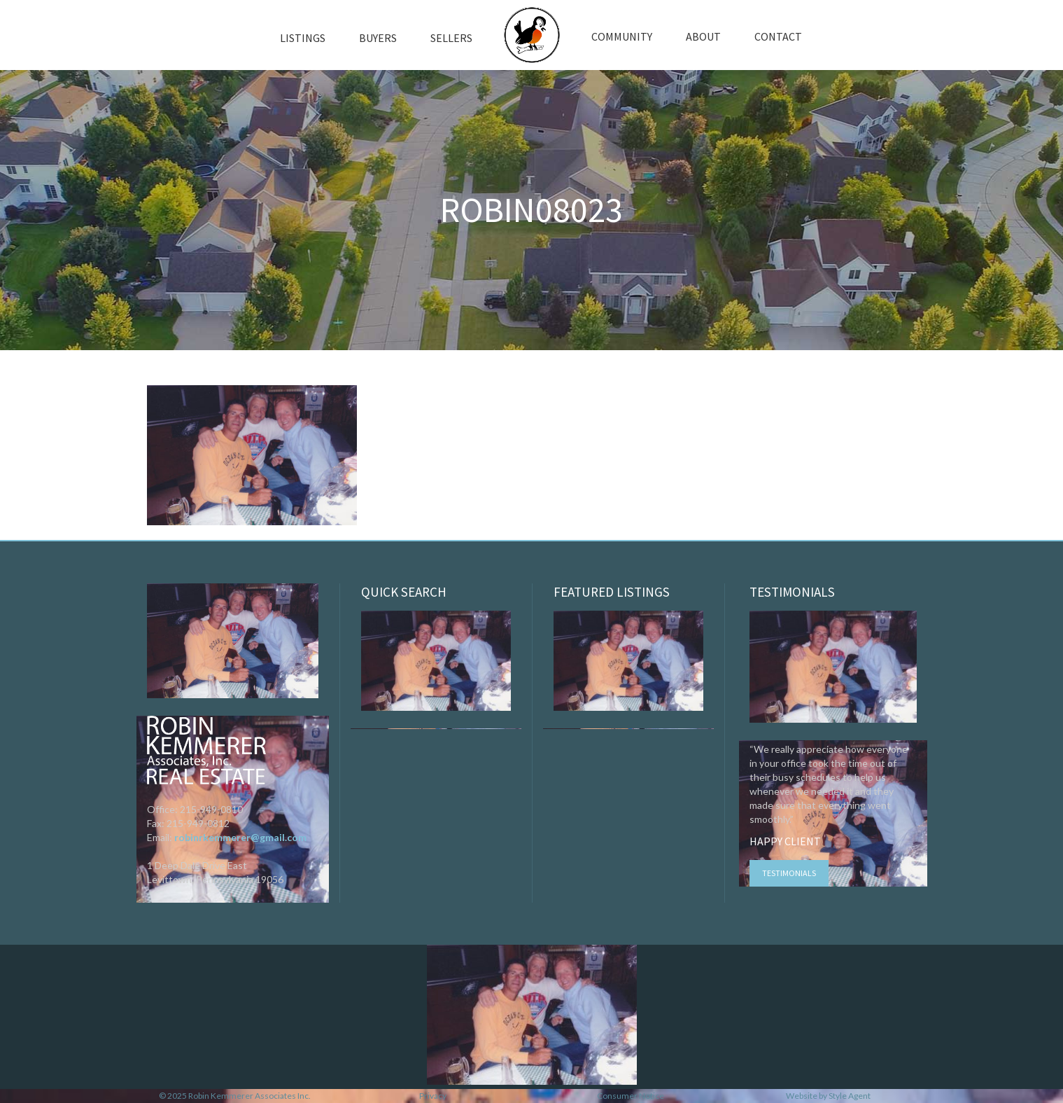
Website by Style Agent (828, 1095)
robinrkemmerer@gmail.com (240, 837)
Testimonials (789, 873)
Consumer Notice (630, 1095)
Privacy (432, 1095)
